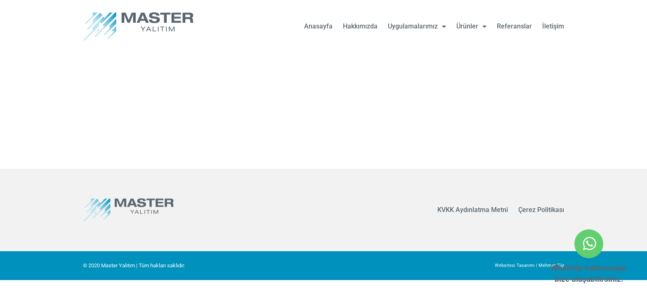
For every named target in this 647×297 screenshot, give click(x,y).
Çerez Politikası (541, 210)
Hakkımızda (360, 26)
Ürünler (471, 26)
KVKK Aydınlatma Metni (472, 210)
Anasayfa (318, 26)
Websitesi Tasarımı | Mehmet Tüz (529, 265)
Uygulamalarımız (417, 26)
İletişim (553, 26)
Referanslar (514, 26)
